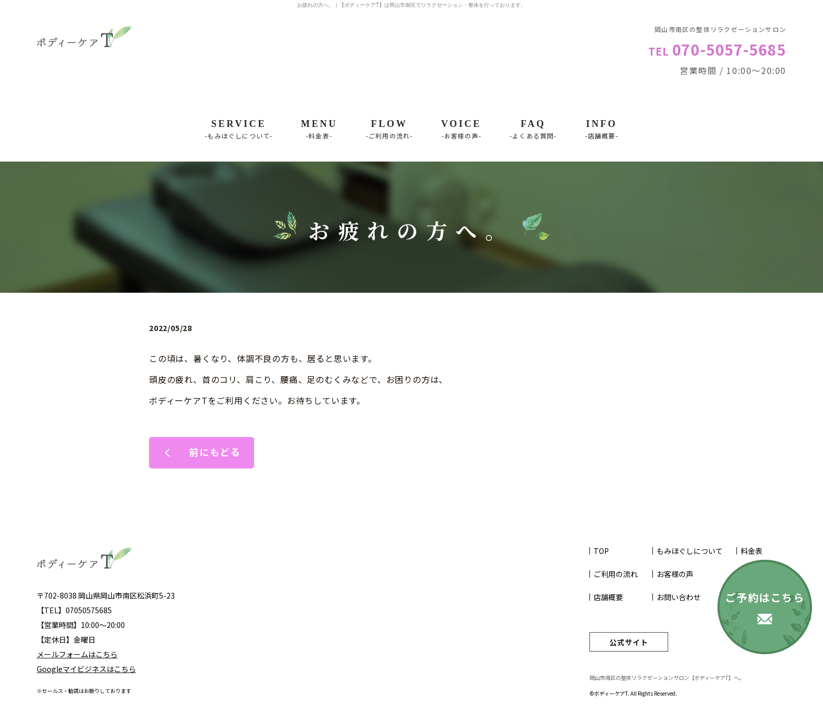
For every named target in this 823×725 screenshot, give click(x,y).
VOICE (461, 130)
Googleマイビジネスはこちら (86, 669)
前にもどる (215, 452)
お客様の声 (675, 574)
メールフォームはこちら (77, 654)
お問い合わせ (679, 597)
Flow (389, 130)
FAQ (533, 130)
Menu (319, 130)
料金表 (752, 551)
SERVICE (238, 130)
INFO (601, 130)
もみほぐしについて (690, 551)
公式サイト (628, 642)
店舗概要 (608, 597)
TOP (601, 551)
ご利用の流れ (616, 574)
